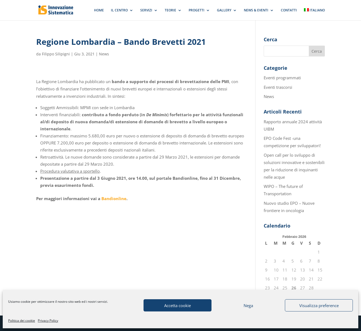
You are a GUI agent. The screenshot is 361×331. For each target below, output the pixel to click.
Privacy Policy (48, 320)
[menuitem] (314, 14)
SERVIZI (146, 10)
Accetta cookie (177, 305)
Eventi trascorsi (278, 87)
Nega (248, 305)
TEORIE (170, 10)
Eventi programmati (282, 77)
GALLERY (224, 10)
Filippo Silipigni (56, 53)
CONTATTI (289, 10)
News (104, 53)
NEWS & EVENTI (256, 10)
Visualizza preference (319, 305)
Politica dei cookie (21, 320)
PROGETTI (196, 10)
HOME (99, 10)
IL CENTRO (119, 10)
